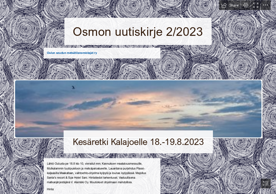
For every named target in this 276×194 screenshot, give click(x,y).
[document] (138, 97)
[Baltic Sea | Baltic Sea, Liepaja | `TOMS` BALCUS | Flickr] (138, 108)
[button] (230, 5)
